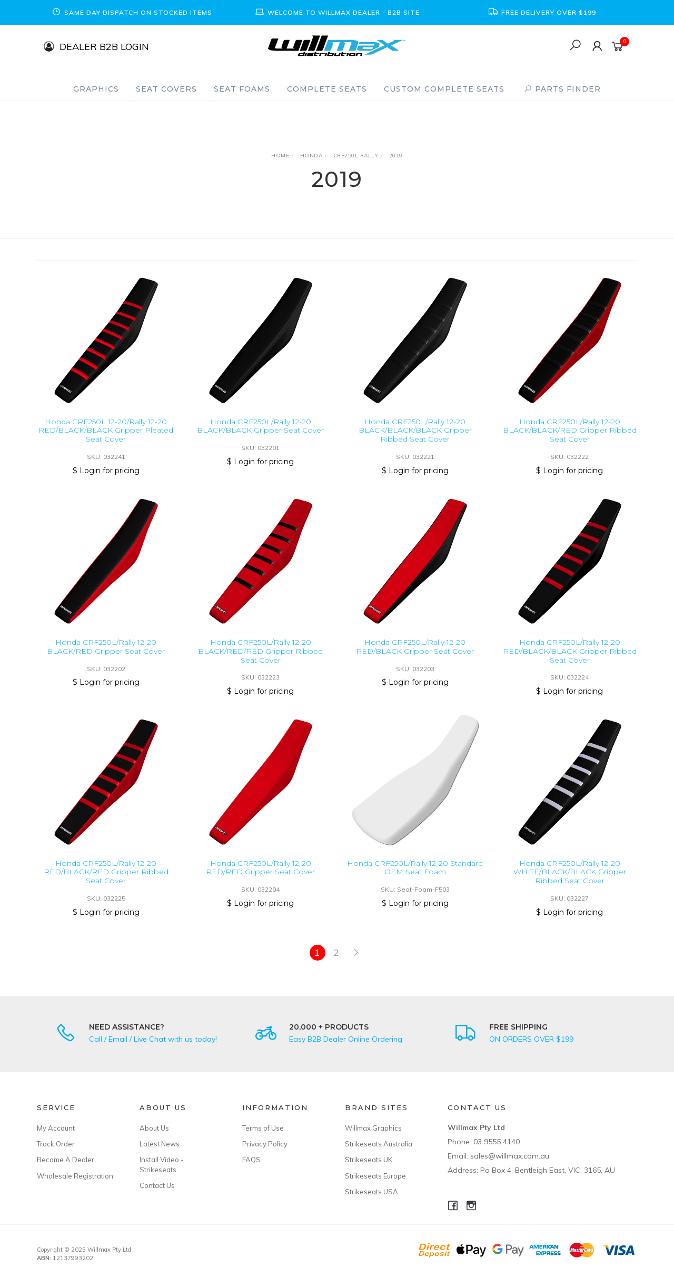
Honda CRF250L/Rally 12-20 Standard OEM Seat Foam (415, 877)
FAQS (251, 1159)
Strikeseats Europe (375, 1176)
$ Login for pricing (106, 470)
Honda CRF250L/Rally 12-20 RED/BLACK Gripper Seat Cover (415, 656)
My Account (56, 1128)
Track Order (56, 1144)
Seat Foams (242, 89)
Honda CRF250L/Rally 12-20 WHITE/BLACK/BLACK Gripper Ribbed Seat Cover (569, 882)
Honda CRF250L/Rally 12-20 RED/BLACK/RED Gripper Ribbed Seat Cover (106, 882)
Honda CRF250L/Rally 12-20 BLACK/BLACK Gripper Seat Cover (260, 426)
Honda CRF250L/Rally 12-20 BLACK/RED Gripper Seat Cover (106, 656)
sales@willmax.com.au (509, 1156)
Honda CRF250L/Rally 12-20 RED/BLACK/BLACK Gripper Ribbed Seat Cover (570, 661)
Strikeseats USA (371, 1191)
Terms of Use (263, 1128)
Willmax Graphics (373, 1128)
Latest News (160, 1144)
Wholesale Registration (75, 1176)
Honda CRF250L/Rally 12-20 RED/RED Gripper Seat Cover (260, 877)
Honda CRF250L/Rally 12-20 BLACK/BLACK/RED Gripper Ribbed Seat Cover (570, 430)
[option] (131, 12)
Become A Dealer (65, 1159)
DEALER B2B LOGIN (104, 46)
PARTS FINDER (562, 89)
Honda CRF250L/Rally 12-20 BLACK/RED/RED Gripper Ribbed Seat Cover (260, 661)
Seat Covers (166, 89)
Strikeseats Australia (378, 1144)
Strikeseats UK (368, 1159)
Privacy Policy (265, 1144)
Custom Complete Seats (444, 89)
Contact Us (157, 1185)
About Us (154, 1128)
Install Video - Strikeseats (162, 1164)
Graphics (96, 89)
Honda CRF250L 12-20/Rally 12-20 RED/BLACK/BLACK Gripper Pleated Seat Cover (105, 430)
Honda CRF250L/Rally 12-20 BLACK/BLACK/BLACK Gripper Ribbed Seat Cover (415, 430)
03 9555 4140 (496, 1141)
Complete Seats (327, 89)
